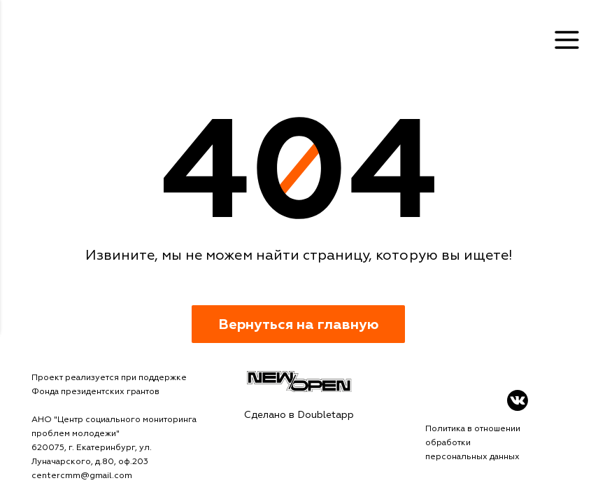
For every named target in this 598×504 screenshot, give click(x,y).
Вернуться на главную (298, 324)
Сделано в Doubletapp (299, 415)
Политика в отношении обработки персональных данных (472, 443)
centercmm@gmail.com (81, 475)
